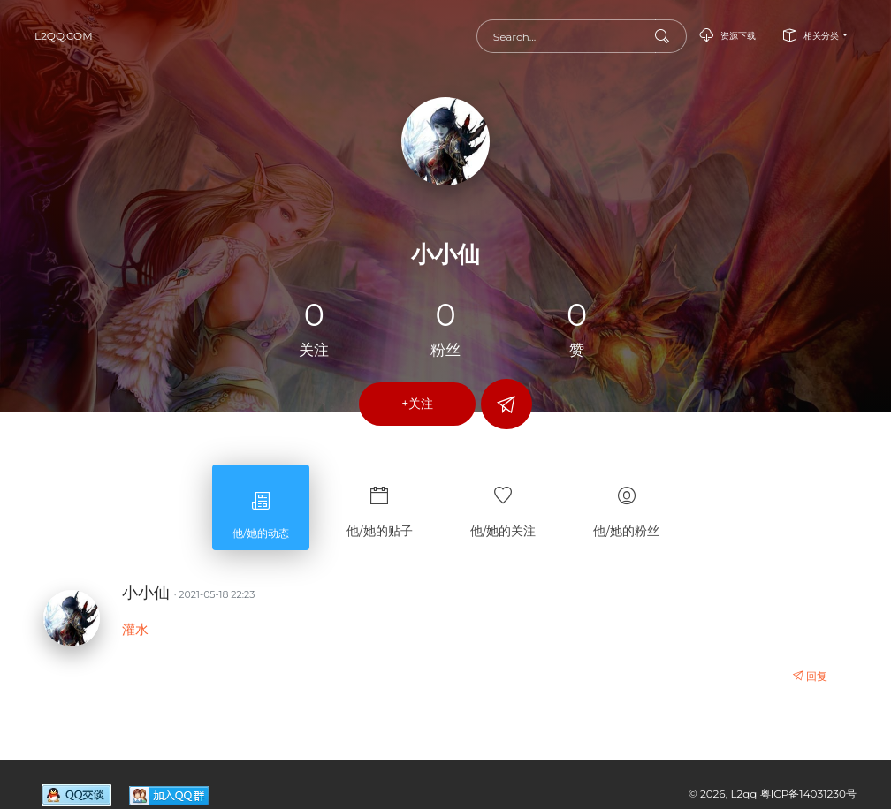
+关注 (417, 404)
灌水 (135, 629)
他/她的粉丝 (626, 504)
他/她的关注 (503, 504)
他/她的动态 (260, 507)
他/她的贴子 (379, 504)
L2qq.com (63, 35)
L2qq (744, 793)
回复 (810, 676)
